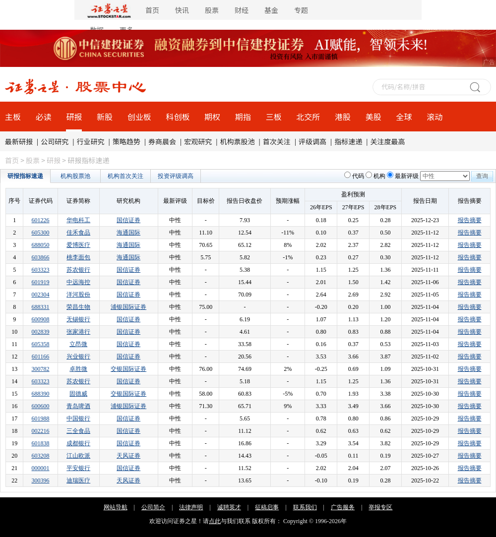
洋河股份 (78, 294)
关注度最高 (388, 141)
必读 (44, 116)
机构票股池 (237, 141)
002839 (41, 331)
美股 (373, 116)
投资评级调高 (175, 176)
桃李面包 (78, 257)
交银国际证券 (128, 368)
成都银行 (78, 443)
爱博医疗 (78, 244)
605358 (41, 344)
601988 (41, 418)
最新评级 (407, 176)
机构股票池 (75, 176)
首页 (152, 10)
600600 (41, 406)
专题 (301, 10)
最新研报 (19, 141)
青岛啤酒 (78, 406)
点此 (215, 521)
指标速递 (348, 141)
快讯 (182, 10)
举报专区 (380, 507)
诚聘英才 (229, 507)
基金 (271, 10)
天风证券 (128, 455)
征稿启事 (267, 507)
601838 (41, 443)
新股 (105, 116)
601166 (41, 356)
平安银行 (78, 468)
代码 (358, 176)
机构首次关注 (125, 176)
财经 (241, 10)
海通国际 (128, 232)
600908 (41, 319)
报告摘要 (470, 220)
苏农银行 (78, 269)
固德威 (78, 393)
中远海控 (78, 282)
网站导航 (115, 507)
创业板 (139, 116)
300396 (41, 480)
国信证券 (128, 220)
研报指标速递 (25, 176)
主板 (13, 116)
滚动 (434, 116)
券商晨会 (162, 141)
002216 (41, 430)
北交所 (308, 116)
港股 (343, 116)
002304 (41, 294)
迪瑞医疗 (78, 480)
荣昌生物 (78, 306)
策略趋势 (126, 141)
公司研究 (54, 141)
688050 (41, 244)
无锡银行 (78, 319)
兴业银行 (78, 356)
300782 (41, 368)
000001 (41, 468)
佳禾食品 (78, 232)
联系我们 (305, 507)
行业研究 (91, 141)
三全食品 (78, 430)
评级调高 (312, 141)
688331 (41, 306)
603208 (41, 455)
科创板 (178, 116)
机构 (379, 176)
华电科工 (78, 220)
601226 (41, 220)
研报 (74, 116)
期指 (243, 116)
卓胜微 (78, 368)
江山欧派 (78, 455)
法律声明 (191, 507)
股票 (212, 10)
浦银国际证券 (128, 306)
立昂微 (78, 344)
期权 (212, 116)
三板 (274, 116)
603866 (41, 257)
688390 (41, 393)
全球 (404, 116)
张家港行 (78, 331)
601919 (41, 282)
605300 (41, 232)
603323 (41, 269)
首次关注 (277, 141)
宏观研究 (198, 141)
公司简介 (153, 507)
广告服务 (343, 507)
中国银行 (78, 418)
